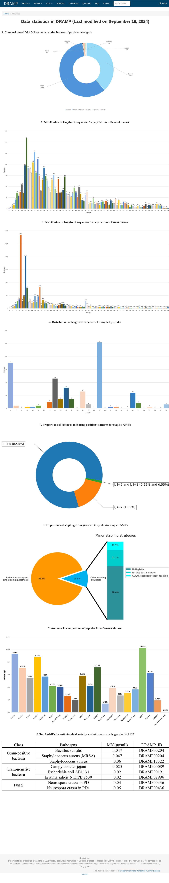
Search (26, 3)
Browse (38, 3)
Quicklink (87, 3)
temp (163, 3)
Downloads (73, 3)
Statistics (61, 3)
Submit (106, 3)
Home (6, 14)
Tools (49, 3)
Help (97, 3)
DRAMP (11, 3)
